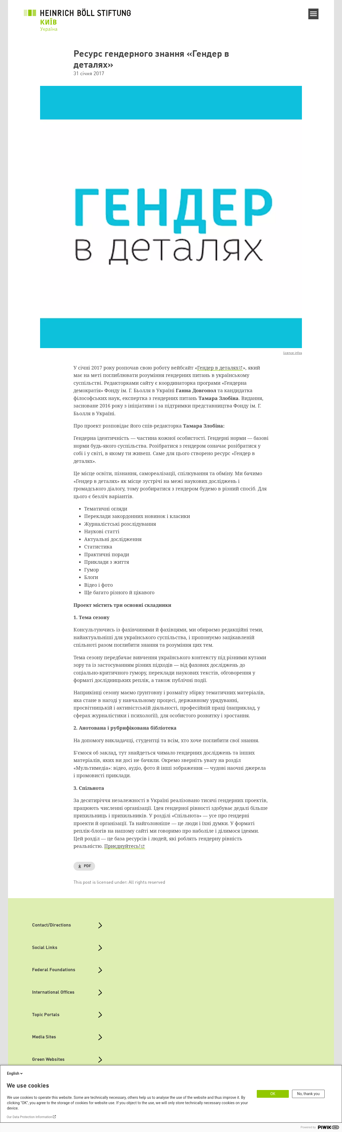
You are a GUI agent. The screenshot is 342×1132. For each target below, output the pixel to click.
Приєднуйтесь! (122, 846)
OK (272, 1094)
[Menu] (313, 14)
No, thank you (308, 1094)
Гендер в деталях (217, 367)
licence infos (292, 353)
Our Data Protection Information (29, 1117)
